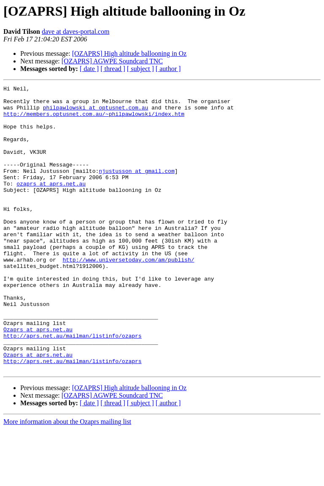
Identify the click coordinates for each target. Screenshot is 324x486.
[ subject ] (140, 68)
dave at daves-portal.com (75, 31)
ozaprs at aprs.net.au (51, 204)
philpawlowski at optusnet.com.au (95, 112)
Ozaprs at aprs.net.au (38, 378)
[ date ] (89, 68)
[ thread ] (112, 68)
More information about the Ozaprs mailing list (67, 478)
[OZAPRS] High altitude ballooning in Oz (129, 53)
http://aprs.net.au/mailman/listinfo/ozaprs (72, 386)
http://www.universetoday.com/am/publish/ (128, 295)
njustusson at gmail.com (136, 188)
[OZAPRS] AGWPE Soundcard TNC (112, 61)
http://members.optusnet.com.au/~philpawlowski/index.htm (93, 120)
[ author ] (168, 68)
